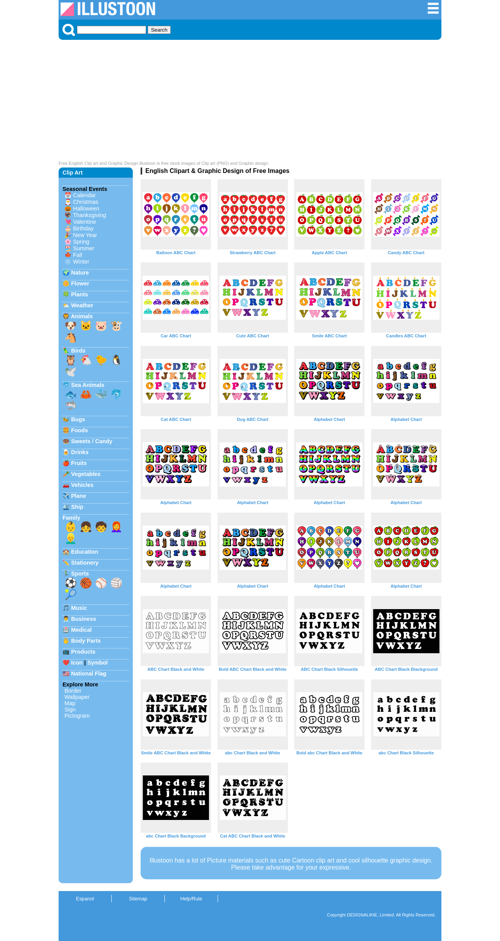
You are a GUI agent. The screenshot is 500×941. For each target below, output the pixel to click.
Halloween (86, 208)
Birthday (83, 228)
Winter (81, 261)
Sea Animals (87, 385)
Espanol (85, 899)
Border (72, 691)
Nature (80, 272)
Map (69, 703)
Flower (80, 283)
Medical (81, 630)
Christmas (85, 202)
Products (83, 652)
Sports (80, 573)
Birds (78, 351)
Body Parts (86, 641)
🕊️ (70, 371)
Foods (79, 430)
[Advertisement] (250, 102)
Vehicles (82, 485)
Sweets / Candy (91, 441)
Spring (81, 242)
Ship (77, 507)
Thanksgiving (89, 215)
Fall (77, 255)
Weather (82, 305)
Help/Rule (191, 899)
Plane (78, 496)
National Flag (88, 673)
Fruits (79, 463)
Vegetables (85, 474)
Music (79, 608)
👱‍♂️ (70, 538)
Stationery (84, 563)
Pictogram (77, 716)
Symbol (98, 662)
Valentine (84, 222)
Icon (77, 662)
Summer (83, 248)
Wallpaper (76, 697)
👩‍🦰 (116, 526)
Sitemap (138, 899)
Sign (70, 709)
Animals (82, 316)
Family (71, 518)
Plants (79, 294)
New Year (85, 235)
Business (83, 619)
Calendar (84, 195)
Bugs (78, 419)
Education (84, 552)
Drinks (80, 452)
